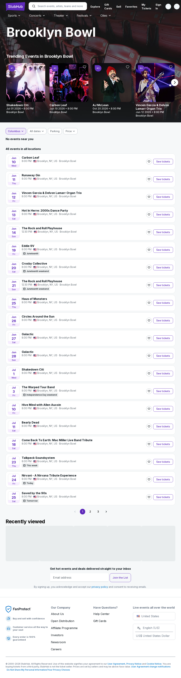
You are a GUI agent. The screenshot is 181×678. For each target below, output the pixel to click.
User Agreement (116, 663)
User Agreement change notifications (151, 666)
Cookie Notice (154, 663)
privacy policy (100, 586)
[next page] (174, 82)
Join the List (120, 577)
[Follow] (41, 67)
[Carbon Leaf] (69, 88)
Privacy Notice (134, 663)
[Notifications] (177, 6)
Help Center (101, 614)
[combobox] (16, 131)
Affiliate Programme (64, 628)
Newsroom (58, 642)
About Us (57, 614)
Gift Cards (99, 621)
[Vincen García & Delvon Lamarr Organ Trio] (155, 90)
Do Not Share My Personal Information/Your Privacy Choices (38, 669)
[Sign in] (168, 6)
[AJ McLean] (112, 88)
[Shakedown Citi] (26, 88)
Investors (57, 635)
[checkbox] (55, 131)
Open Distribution (62, 621)
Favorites (131, 6)
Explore (95, 6)
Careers (56, 649)
